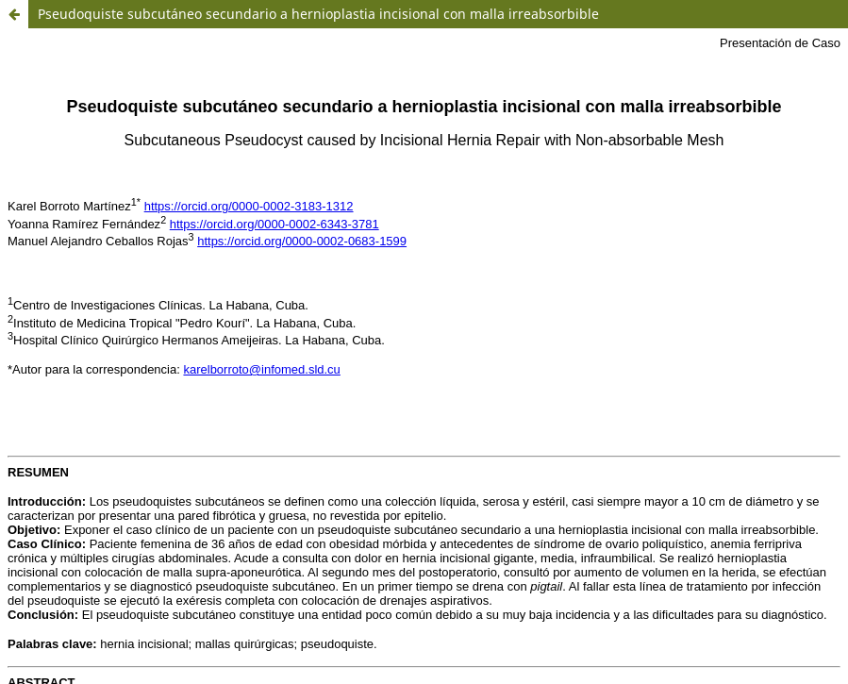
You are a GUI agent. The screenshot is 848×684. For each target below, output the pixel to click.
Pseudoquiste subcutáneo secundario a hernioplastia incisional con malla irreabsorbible (318, 14)
